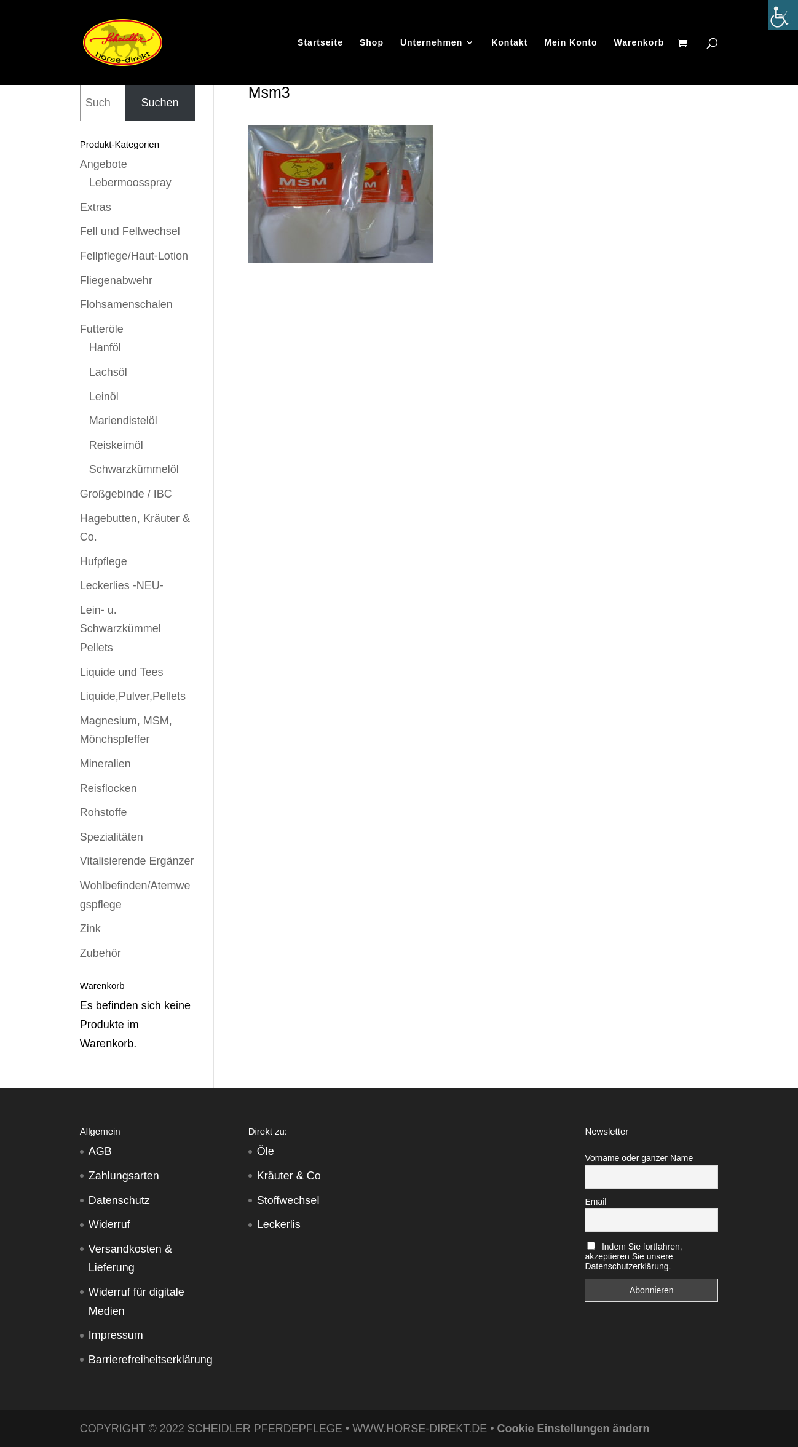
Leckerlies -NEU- (122, 585)
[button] (27, 1420)
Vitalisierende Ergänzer (137, 861)
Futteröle (102, 329)
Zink (90, 928)
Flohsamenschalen (126, 304)
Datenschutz (119, 1200)
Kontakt (509, 42)
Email (595, 1202)
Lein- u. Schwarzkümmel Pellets (120, 629)
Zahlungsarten (124, 1176)
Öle (265, 1151)
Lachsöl (108, 372)
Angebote (103, 164)
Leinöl (104, 396)
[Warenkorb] (685, 44)
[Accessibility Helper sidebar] (783, 15)
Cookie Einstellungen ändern (573, 1428)
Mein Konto (570, 42)
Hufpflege (103, 561)
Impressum (116, 1335)
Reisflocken (108, 788)
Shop (372, 42)
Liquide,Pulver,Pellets (133, 696)
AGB (100, 1151)
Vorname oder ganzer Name (639, 1158)
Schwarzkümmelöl (134, 469)
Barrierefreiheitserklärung (151, 1360)
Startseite (320, 42)
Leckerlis (279, 1224)
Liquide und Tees (122, 672)
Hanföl (105, 347)
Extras (95, 207)
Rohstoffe (103, 812)
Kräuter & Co (289, 1176)
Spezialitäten (111, 837)
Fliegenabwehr (116, 280)
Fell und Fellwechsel (130, 231)
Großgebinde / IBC (126, 494)
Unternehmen (431, 42)
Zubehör (100, 953)
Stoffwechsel (288, 1200)
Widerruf (109, 1224)
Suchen (160, 103)
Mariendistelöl (123, 420)
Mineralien (105, 764)
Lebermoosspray (130, 182)
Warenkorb (639, 42)
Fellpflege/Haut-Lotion (134, 256)
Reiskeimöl (116, 445)
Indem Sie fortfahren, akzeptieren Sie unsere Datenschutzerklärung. (633, 1256)
